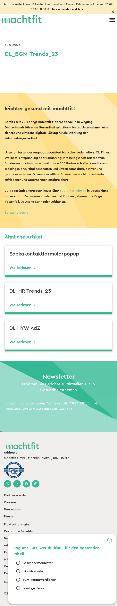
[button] (109, 540)
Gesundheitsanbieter (37, 563)
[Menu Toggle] (112, 20)
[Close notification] (112, 12)
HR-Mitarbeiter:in (34, 571)
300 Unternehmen (73, 190)
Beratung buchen (17, 212)
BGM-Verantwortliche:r (39, 579)
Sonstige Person (33, 588)
